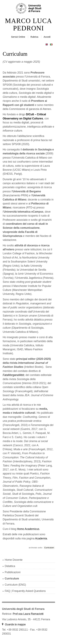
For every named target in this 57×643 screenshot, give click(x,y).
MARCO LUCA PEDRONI (28, 24)
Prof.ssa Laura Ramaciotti (28, 613)
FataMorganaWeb (13, 375)
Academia (41, 538)
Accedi (47, 36)
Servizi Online (18, 36)
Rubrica (34, 36)
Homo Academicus (28, 528)
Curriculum (49, 547)
